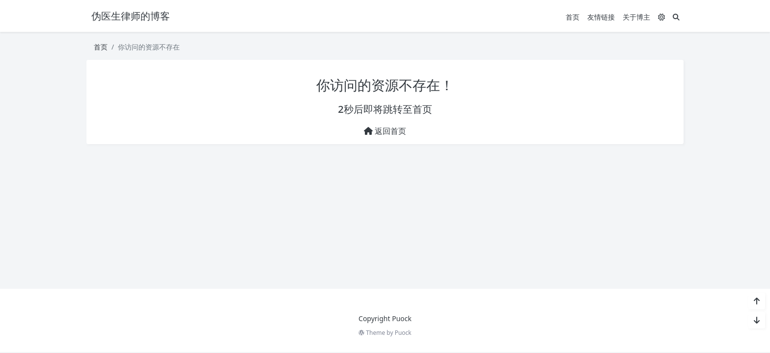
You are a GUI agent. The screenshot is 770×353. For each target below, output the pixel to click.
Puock (403, 332)
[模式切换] (661, 17)
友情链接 (601, 17)
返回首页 (385, 131)
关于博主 (636, 17)
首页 (572, 17)
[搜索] (676, 17)
